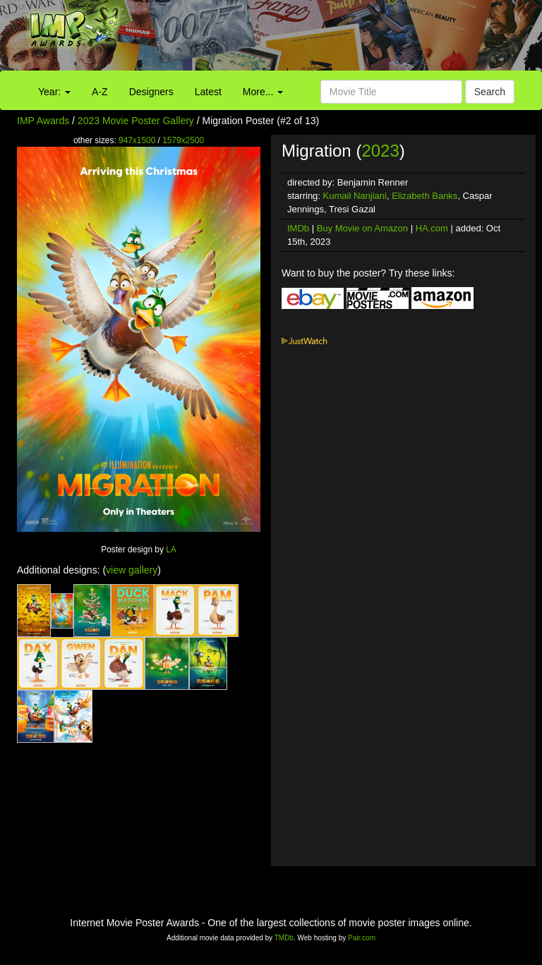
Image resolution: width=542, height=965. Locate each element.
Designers (151, 91)
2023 (380, 150)
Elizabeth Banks (424, 195)
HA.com (432, 228)
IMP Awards (43, 120)
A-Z (100, 91)
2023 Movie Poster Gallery (136, 120)
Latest (208, 91)
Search (489, 91)
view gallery (131, 570)
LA (171, 549)
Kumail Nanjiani (355, 195)
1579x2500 (183, 140)
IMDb (298, 228)
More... (263, 91)
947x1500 (137, 140)
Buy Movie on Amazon (362, 228)
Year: (54, 91)
